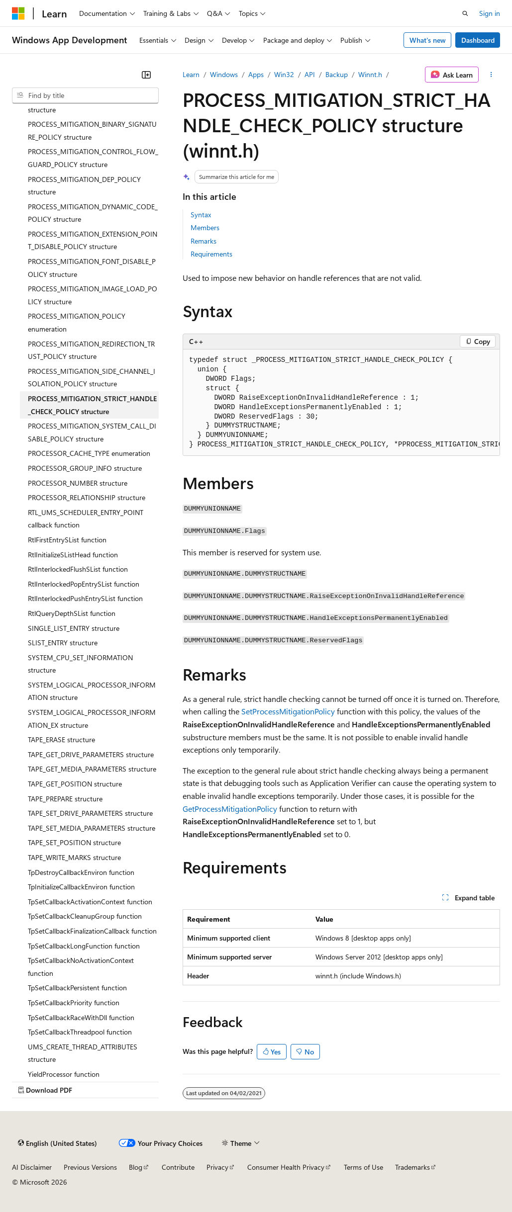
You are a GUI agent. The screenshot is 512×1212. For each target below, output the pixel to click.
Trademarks (412, 1167)
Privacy (217, 1167)
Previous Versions (90, 1167)
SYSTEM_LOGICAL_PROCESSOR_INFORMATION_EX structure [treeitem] (92, 718)
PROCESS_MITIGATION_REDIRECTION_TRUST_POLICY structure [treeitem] (91, 350)
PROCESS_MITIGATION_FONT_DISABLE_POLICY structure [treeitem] (92, 268)
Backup (336, 74)
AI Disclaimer (32, 1167)
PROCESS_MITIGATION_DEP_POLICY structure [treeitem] (84, 185)
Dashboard (478, 40)
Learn (191, 74)
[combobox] (85, 95)
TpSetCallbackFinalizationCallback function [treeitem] (92, 931)
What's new (428, 40)
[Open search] (465, 13)
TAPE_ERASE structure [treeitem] (61, 739)
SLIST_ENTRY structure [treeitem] (63, 642)
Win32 (284, 74)
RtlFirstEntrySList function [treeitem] (67, 539)
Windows (224, 74)
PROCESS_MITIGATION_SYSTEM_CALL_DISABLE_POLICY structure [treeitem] (92, 432)
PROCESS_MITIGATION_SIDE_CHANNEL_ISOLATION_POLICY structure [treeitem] (91, 377)
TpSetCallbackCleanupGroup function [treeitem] (85, 916)
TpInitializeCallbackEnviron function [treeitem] (81, 886)
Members (205, 227)
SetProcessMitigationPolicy (288, 711)
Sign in (489, 13)
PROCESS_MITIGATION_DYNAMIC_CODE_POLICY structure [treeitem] (93, 213)
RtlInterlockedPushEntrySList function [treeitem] (85, 598)
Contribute (178, 1167)
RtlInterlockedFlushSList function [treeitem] (78, 569)
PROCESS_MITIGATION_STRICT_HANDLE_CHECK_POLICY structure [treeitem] (92, 405)
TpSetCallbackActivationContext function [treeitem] (90, 901)
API (310, 74)
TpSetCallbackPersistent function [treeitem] (77, 987)
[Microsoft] (18, 13)
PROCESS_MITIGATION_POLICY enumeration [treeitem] (76, 322)
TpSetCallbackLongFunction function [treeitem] (84, 946)
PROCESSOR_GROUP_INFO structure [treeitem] (85, 468)
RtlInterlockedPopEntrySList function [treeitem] (83, 584)
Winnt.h (370, 74)
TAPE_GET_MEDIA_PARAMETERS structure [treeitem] (92, 769)
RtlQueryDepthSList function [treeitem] (71, 613)
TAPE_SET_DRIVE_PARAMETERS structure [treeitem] (90, 813)
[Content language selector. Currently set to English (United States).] (57, 1143)
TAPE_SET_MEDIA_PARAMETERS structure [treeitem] (91, 828)
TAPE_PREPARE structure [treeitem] (65, 798)
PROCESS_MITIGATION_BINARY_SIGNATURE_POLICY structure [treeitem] (92, 130)
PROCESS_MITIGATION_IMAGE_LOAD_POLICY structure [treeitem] (92, 295)
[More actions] (491, 75)
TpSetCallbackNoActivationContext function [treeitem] (81, 966)
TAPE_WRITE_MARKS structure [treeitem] (74, 857)
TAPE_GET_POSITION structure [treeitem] (75, 783)
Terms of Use (363, 1167)
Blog (135, 1167)
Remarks (203, 241)
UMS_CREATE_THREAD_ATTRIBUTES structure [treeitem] (82, 1053)
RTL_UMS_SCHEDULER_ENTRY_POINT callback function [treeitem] (85, 519)
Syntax (201, 214)
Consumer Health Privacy (285, 1167)
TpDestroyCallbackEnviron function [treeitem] (81, 872)
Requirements (211, 254)
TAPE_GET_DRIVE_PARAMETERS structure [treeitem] (91, 754)
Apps (256, 74)
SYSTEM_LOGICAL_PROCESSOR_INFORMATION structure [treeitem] (92, 691)
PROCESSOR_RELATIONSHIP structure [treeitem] (86, 497)
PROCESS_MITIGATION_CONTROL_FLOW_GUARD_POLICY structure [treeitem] (93, 158)
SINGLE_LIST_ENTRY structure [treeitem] (73, 628)
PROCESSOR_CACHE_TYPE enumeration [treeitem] (89, 453)
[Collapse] (146, 75)
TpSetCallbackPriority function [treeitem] (73, 1002)
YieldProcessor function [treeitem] (64, 1074)
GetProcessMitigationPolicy (230, 808)
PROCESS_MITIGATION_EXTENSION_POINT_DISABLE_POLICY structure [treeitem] (92, 240)
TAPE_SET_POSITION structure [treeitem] (74, 842)
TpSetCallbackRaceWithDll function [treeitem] (81, 1017)
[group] (341, 402)
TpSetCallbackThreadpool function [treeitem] (80, 1032)
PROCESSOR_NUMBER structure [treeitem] (77, 483)
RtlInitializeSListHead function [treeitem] (73, 554)
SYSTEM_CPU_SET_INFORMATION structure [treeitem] (80, 664)
